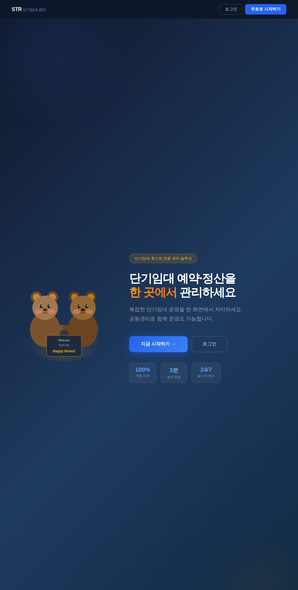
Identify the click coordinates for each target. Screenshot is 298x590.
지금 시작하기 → (158, 343)
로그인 (231, 9)
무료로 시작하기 (266, 9)
